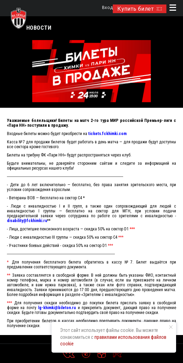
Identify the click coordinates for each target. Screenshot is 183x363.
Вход (107, 8)
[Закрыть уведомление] (170, 327)
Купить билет (139, 9)
